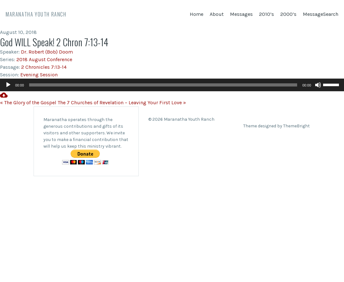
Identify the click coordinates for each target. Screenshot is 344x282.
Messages (241, 14)
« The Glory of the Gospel (28, 102)
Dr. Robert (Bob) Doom (47, 52)
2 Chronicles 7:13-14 (44, 67)
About (217, 14)
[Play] (8, 85)
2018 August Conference (44, 59)
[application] (172, 85)
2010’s (266, 14)
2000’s (288, 14)
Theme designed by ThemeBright (276, 126)
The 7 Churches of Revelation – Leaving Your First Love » (122, 102)
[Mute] (318, 85)
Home (196, 14)
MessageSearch (320, 14)
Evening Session (39, 75)
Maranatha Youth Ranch (36, 14)
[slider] (163, 85)
